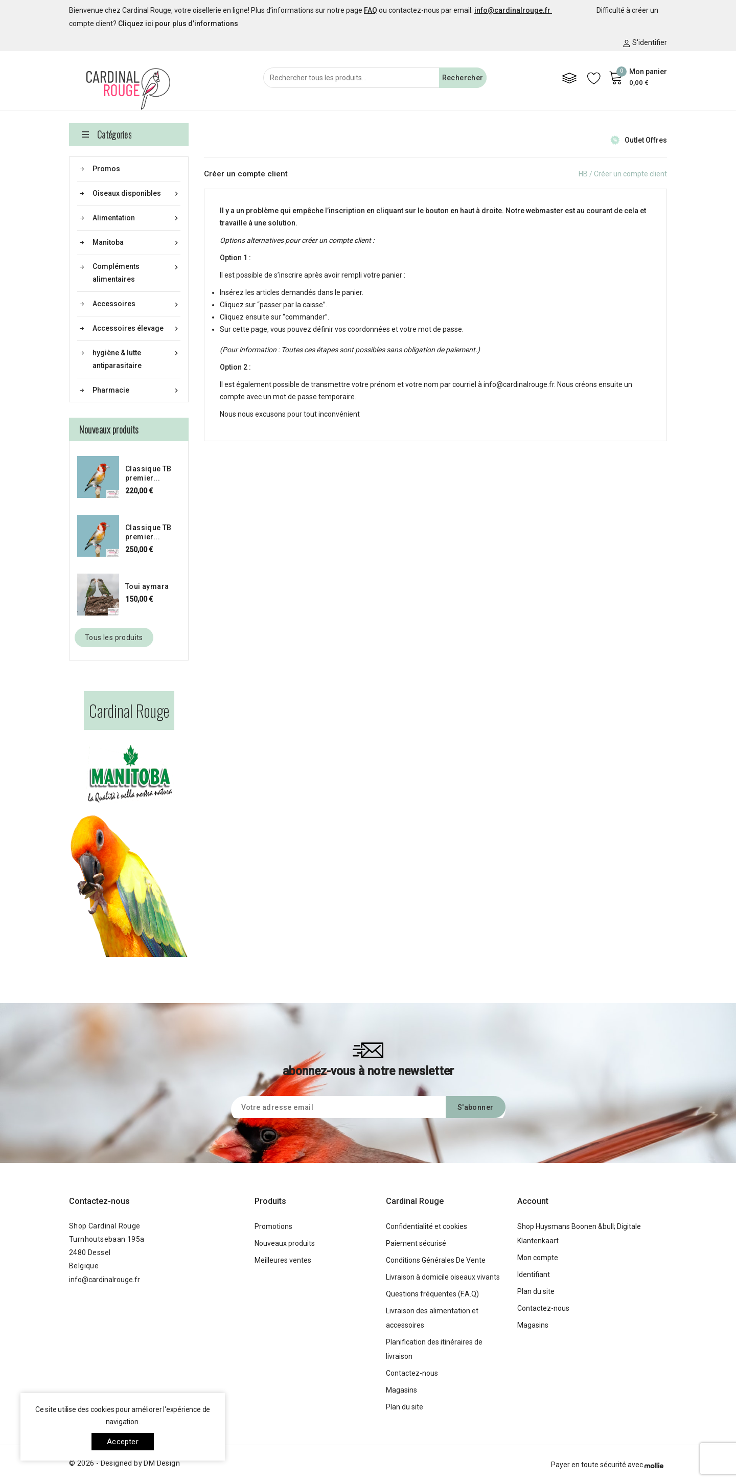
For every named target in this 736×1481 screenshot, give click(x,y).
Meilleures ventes (283, 1260)
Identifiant (533, 1274)
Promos (106, 169)
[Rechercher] (375, 77)
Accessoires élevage (136, 328)
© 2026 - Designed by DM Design (124, 1463)
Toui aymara (147, 586)
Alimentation (136, 218)
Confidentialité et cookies (426, 1226)
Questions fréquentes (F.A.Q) (432, 1294)
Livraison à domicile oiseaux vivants (443, 1277)
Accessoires (136, 304)
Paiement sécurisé (416, 1243)
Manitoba (136, 242)
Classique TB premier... (148, 473)
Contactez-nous (99, 1201)
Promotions (273, 1226)
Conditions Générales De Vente (436, 1260)
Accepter (123, 1441)
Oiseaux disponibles (136, 193)
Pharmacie (136, 390)
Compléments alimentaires (136, 271)
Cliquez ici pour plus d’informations (178, 23)
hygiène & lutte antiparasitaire (136, 358)
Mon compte (537, 1258)
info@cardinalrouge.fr (104, 1279)
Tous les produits (114, 637)
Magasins (401, 1390)
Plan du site (404, 1407)
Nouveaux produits (285, 1243)
